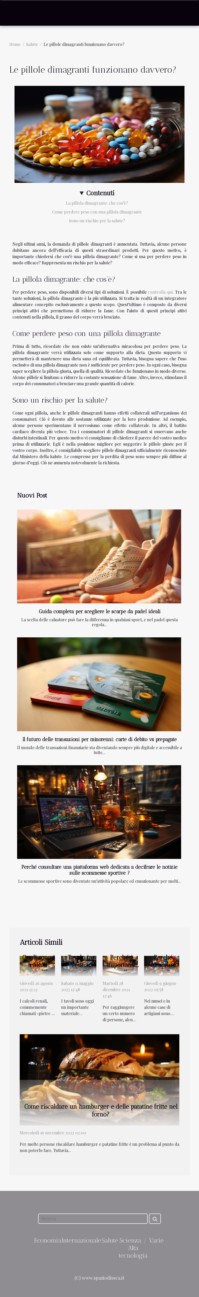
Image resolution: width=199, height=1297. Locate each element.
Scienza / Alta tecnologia (133, 1248)
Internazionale (81, 1240)
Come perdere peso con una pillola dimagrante (97, 212)
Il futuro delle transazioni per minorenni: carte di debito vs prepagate (100, 739)
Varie (156, 1240)
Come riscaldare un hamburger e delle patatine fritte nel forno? (100, 1110)
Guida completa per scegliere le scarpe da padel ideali (99, 612)
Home (14, 44)
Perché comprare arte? (163, 965)
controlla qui (160, 292)
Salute (32, 44)
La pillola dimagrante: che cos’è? (97, 203)
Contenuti (100, 193)
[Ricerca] (92, 1218)
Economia (47, 1240)
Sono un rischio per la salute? (97, 220)
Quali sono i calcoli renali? (38, 965)
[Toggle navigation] (14, 13)
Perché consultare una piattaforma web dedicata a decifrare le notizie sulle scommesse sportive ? (99, 870)
